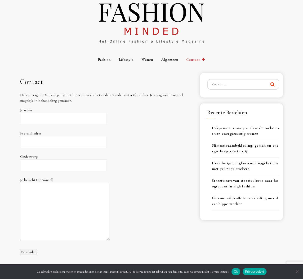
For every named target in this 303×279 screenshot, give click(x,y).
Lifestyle (126, 59)
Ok (236, 271)
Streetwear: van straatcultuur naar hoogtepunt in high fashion (245, 183)
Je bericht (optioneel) (64, 209)
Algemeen (169, 59)
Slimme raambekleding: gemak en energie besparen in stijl (245, 148)
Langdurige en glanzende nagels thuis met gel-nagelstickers (245, 166)
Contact (193, 59)
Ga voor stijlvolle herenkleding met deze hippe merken (245, 201)
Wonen (147, 59)
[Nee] (297, 271)
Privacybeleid (254, 271)
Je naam (63, 114)
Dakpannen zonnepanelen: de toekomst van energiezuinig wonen (245, 131)
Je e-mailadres (63, 137)
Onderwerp (63, 161)
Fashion (104, 59)
